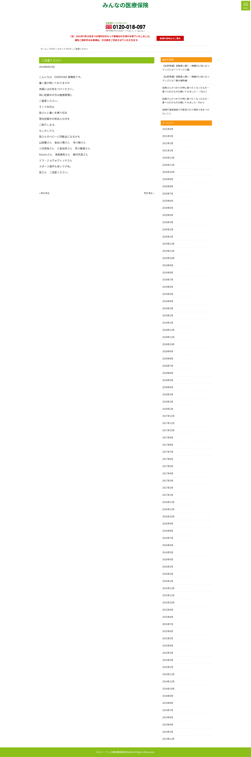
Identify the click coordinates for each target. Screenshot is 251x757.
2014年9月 (167, 695)
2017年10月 (168, 430)
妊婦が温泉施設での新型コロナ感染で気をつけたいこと (185, 111)
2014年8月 (167, 702)
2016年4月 (167, 559)
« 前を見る (44, 193)
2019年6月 (167, 286)
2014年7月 (167, 710)
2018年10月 (168, 344)
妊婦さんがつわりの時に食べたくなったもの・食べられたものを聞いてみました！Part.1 (185, 100)
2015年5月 (167, 638)
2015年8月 (167, 616)
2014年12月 (168, 674)
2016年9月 (167, 523)
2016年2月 (167, 573)
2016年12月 (168, 502)
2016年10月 (168, 516)
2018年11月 (168, 337)
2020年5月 (167, 207)
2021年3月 (167, 136)
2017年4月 (167, 473)
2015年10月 (168, 602)
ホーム (44, 48)
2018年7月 (167, 365)
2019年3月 (167, 308)
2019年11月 (168, 250)
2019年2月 (167, 315)
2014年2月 (167, 731)
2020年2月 (167, 229)
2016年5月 (167, 552)
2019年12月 (168, 243)
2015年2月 (167, 660)
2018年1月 (167, 408)
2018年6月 (167, 372)
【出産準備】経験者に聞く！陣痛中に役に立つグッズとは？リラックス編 (185, 67)
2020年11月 (168, 164)
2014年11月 (168, 681)
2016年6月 (167, 545)
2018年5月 (167, 380)
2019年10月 (168, 258)
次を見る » (149, 193)
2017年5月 (167, 466)
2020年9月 (167, 179)
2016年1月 (167, 581)
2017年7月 (167, 451)
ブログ (52, 48)
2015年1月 (167, 667)
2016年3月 (167, 566)
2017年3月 (167, 480)
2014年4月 (167, 724)
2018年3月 (167, 394)
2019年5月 (167, 294)
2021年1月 (167, 150)
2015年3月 (167, 652)
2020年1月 (167, 236)
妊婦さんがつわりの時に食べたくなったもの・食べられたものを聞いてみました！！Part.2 (185, 89)
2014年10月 (168, 688)
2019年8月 (167, 272)
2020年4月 (167, 215)
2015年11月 (168, 595)
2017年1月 (167, 494)
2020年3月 (167, 222)
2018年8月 (167, 358)
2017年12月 (168, 415)
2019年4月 (167, 301)
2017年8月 (167, 444)
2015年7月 (167, 624)
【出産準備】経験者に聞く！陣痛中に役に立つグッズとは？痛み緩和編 (185, 78)
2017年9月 (167, 437)
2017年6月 (167, 459)
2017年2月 (167, 487)
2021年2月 (167, 143)
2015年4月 (167, 645)
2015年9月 (167, 609)
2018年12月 (168, 329)
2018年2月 (167, 401)
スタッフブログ (64, 48)
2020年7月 (167, 193)
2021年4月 (167, 129)
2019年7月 (167, 279)
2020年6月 (167, 200)
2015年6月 (167, 631)
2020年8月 (167, 186)
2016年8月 (167, 530)
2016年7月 (167, 537)
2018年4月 (167, 387)
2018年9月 (167, 351)
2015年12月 (168, 588)
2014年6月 (167, 717)
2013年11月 (168, 738)
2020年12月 (168, 157)
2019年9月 (167, 265)
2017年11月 (168, 423)
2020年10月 (168, 171)
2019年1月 (167, 322)
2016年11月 (168, 509)
